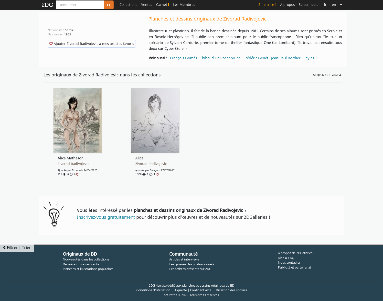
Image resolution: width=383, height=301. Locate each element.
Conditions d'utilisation (153, 290)
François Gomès (183, 57)
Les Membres (184, 4)
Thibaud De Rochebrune (220, 57)
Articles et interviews (184, 259)
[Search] (80, 4)
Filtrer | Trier (17, 247)
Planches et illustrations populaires (88, 269)
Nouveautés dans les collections (86, 259)
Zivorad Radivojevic (73, 164)
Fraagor (154, 170)
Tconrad (77, 170)
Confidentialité (200, 290)
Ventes (146, 4)
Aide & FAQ (286, 258)
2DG (47, 5)
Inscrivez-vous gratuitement (106, 217)
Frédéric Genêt (256, 57)
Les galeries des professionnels (191, 264)
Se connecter (309, 4)
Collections (128, 4)
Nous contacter (289, 262)
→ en (330, 4)
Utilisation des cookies (230, 290)
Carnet (162, 4)
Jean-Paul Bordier (285, 57)
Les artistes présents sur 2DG (190, 269)
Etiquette (180, 290)
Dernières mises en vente (81, 264)
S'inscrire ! (267, 4)
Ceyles (308, 57)
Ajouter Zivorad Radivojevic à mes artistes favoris (91, 43)
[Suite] (341, 4)
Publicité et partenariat (294, 267)
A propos (287, 4)
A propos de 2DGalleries (295, 253)
